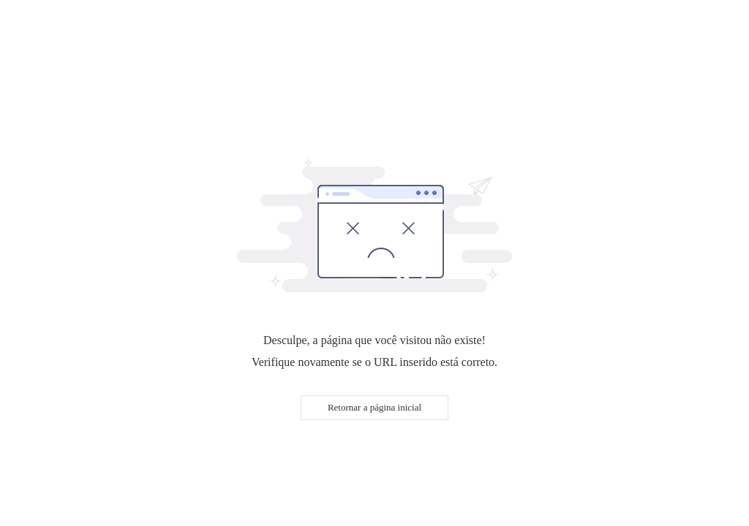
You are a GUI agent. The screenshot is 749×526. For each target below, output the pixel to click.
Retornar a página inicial (374, 407)
